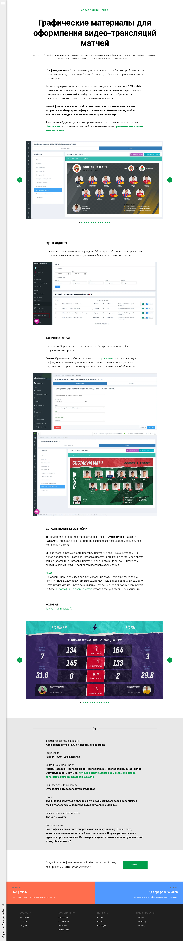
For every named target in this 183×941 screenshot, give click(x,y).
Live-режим (53, 126)
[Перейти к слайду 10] (100, 222)
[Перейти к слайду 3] (84, 222)
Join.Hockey (141, 921)
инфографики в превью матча (73, 589)
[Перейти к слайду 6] (91, 222)
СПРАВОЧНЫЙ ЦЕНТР (94, 10)
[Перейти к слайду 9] (98, 222)
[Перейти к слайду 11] (102, 222)
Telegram (23, 926)
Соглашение (63, 921)
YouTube (23, 921)
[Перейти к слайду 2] (81, 222)
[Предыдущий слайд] (19, 180)
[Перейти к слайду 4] (86, 222)
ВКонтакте (24, 917)
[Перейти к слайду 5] (88, 222)
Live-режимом (104, 358)
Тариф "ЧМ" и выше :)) (59, 608)
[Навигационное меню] (3, 4)
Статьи (100, 917)
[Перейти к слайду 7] (93, 222)
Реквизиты (63, 917)
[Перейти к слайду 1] (79, 222)
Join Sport (140, 917)
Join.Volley (140, 926)
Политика (62, 926)
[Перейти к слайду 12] (105, 222)
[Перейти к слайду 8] (95, 222)
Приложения (63, 930)
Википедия (101, 926)
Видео (100, 921)
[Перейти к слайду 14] (109, 222)
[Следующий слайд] (169, 180)
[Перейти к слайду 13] (107, 222)
